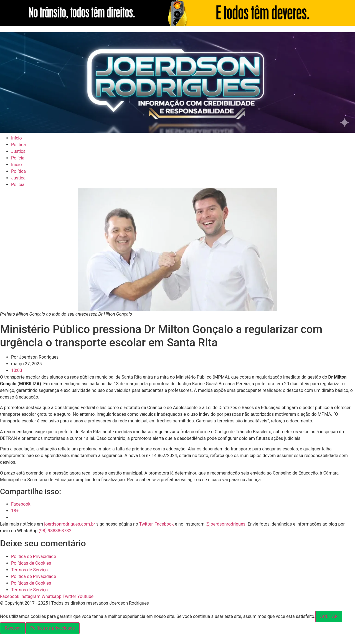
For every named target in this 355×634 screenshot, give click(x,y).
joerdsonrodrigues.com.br (69, 524)
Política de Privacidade (33, 556)
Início (16, 138)
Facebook (164, 524)
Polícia (17, 158)
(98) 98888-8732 (55, 530)
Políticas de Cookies (31, 563)
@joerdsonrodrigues (225, 524)
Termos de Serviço (29, 569)
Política (18, 144)
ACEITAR (329, 616)
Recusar (13, 628)
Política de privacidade (52, 628)
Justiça (18, 151)
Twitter (146, 524)
